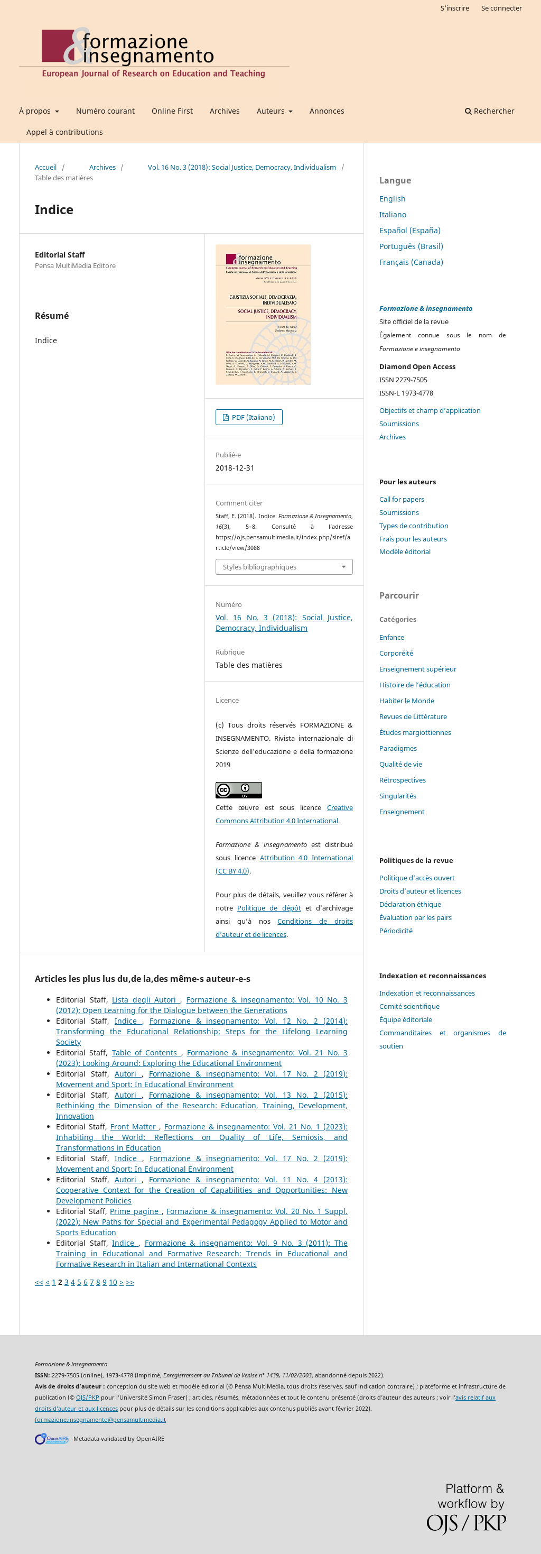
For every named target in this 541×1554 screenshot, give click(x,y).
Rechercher (490, 111)
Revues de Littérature (413, 716)
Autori (128, 1074)
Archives (225, 111)
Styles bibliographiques (259, 567)
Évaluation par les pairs (415, 917)
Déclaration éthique (410, 904)
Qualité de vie (400, 764)
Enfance (391, 637)
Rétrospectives (402, 780)
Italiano (392, 214)
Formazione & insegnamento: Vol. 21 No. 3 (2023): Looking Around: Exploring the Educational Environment (202, 1057)
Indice (128, 1021)
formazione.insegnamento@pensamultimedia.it (100, 1419)
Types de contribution (414, 525)
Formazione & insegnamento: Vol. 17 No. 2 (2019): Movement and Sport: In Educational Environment (202, 1079)
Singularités (397, 796)
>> (130, 1282)
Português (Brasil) (411, 246)
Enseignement (402, 811)
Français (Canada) (411, 262)
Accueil (46, 167)
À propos (36, 111)
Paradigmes (398, 748)
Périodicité (396, 930)
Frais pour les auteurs (413, 539)
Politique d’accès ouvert (417, 877)
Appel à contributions (64, 132)
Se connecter (501, 8)
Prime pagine (135, 1211)
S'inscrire (455, 8)
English (392, 199)
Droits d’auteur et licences (420, 891)
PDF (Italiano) (252, 417)
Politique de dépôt (269, 908)
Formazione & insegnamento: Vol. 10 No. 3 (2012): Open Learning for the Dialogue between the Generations (202, 1005)
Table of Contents (146, 1052)
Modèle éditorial (405, 551)
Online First (172, 111)
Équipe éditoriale (405, 1019)
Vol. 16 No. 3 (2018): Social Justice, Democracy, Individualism (242, 167)
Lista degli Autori (146, 1000)
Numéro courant (105, 111)
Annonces (327, 111)
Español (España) (410, 230)
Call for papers (401, 499)
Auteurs (272, 111)
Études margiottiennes (415, 732)
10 (113, 1282)
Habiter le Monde (406, 700)
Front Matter (134, 1126)
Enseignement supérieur (417, 669)
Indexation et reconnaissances (427, 993)
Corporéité (396, 653)
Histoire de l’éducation (415, 684)
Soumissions (399, 423)
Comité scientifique (409, 1006)
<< (39, 1282)
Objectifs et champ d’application (430, 410)
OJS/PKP (87, 1397)
